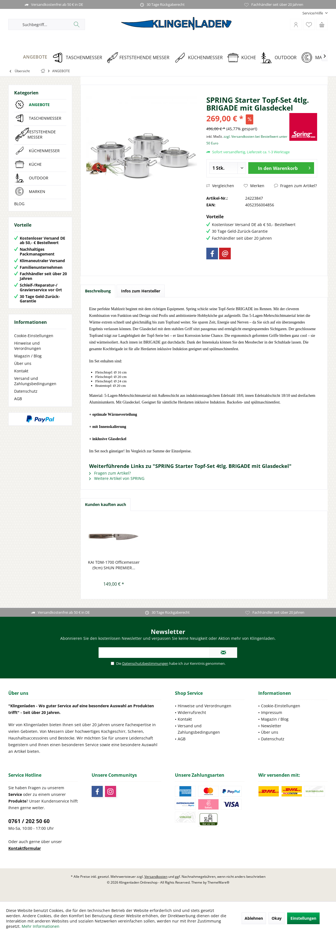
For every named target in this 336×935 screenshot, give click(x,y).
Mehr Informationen (40, 926)
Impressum (271, 712)
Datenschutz (25, 391)
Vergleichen (220, 185)
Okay (277, 918)
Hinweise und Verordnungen (27, 345)
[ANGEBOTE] (30, 57)
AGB (18, 398)
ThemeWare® (218, 882)
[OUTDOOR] (280, 57)
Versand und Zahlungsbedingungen (35, 381)
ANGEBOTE (39, 104)
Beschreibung (98, 291)
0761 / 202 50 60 (29, 821)
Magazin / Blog (28, 356)
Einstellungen (303, 918)
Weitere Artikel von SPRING (116, 478)
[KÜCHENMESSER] (200, 57)
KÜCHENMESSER (44, 150)
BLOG (19, 203)
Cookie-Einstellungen (33, 335)
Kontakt (21, 371)
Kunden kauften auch (105, 504)
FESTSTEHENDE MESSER (41, 134)
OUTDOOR (38, 178)
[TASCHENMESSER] (79, 57)
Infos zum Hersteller (140, 291)
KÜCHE (35, 164)
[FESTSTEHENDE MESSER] (140, 57)
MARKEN (37, 191)
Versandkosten (155, 876)
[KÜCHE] (243, 57)
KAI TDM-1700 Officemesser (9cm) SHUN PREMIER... (114, 565)
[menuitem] (313, 13)
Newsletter (271, 725)
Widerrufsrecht (192, 712)
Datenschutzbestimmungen (145, 663)
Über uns (22, 363)
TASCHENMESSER (45, 118)
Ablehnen (254, 918)
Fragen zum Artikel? (295, 185)
